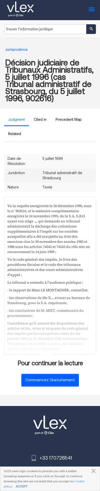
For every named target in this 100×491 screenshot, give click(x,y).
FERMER (92, 471)
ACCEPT (22, 486)
